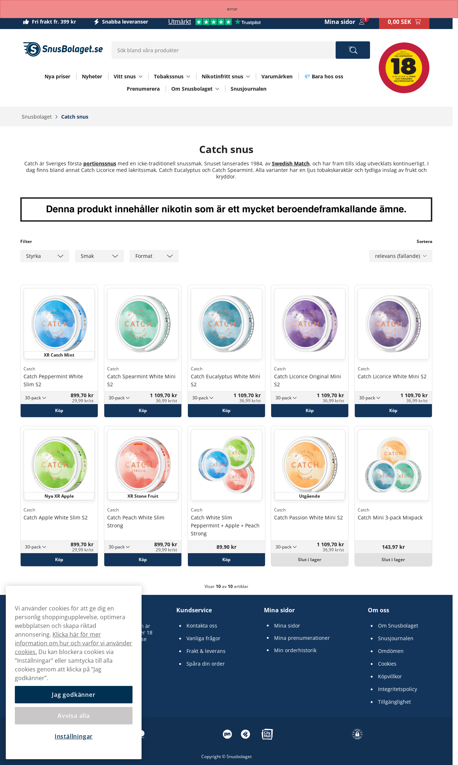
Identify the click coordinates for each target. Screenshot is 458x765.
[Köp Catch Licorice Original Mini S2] (309, 410)
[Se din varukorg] (404, 22)
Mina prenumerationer (302, 638)
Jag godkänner (73, 695)
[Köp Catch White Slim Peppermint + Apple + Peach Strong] (226, 559)
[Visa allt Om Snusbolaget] (217, 89)
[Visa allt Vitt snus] (140, 76)
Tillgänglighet (394, 702)
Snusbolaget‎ (37, 116)
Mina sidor (279, 610)
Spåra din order (205, 664)
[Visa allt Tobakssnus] (188, 76)
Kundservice (194, 610)
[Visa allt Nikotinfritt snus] (248, 76)
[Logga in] (344, 22)
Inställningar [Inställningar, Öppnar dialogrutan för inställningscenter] (74, 736)
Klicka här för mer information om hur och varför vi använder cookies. (73, 643)
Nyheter (92, 76)
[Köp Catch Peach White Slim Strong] (142, 559)
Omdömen (391, 651)
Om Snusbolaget (192, 89)
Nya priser (57, 76)
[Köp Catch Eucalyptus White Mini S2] (226, 410)
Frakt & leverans (206, 651)
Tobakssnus (169, 76)
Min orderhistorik (295, 650)
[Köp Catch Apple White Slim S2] (59, 559)
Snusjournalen (248, 88)
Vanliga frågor (203, 638)
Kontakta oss (201, 625)
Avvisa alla (74, 716)
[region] (74, 672)
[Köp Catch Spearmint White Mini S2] (142, 410)
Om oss (378, 610)
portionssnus (99, 163)
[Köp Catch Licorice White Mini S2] (393, 410)
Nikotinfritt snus (222, 76)
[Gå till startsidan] (63, 49)
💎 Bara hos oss (323, 76)
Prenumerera (143, 88)
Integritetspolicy (397, 689)
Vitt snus (125, 76)
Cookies (387, 664)
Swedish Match (291, 163)
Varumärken (277, 76)
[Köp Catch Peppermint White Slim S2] (59, 410)
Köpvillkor (390, 676)
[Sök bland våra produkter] (353, 50)
